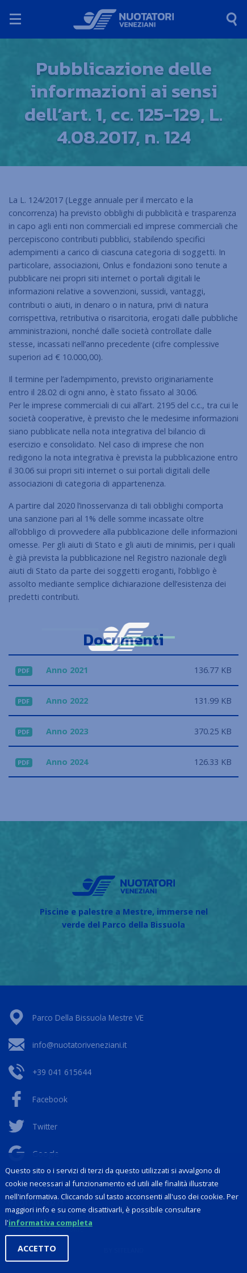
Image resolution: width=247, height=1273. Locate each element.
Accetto (37, 1249)
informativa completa (51, 1223)
